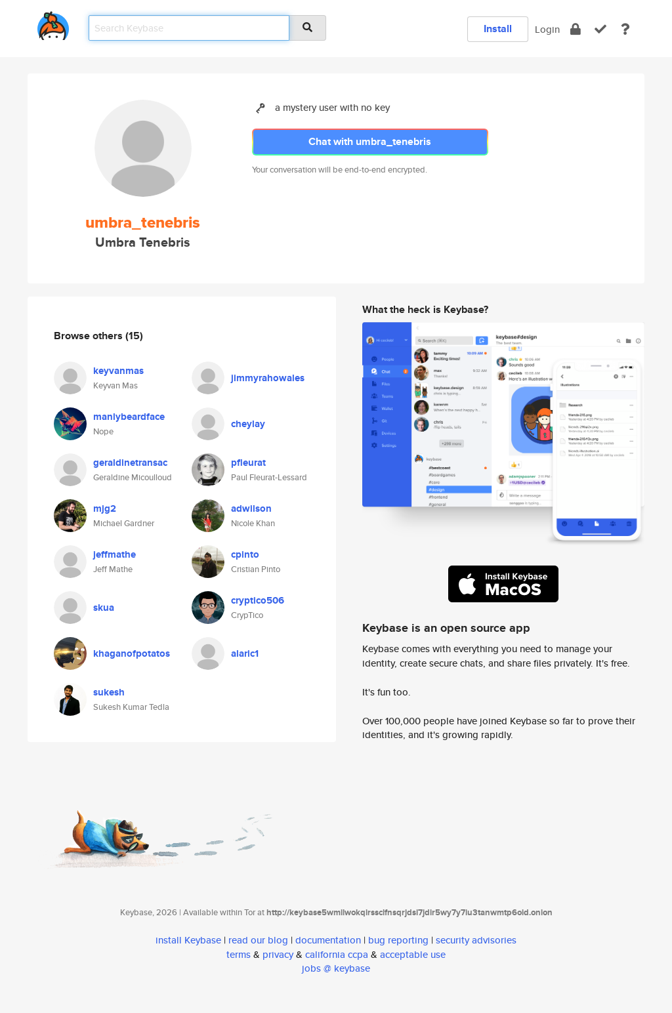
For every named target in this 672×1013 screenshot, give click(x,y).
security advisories (476, 940)
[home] (53, 23)
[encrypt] (575, 29)
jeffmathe (114, 554)
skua (103, 607)
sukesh (109, 692)
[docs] (625, 29)
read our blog (258, 940)
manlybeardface (129, 416)
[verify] (600, 29)
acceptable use (413, 954)
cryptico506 (257, 600)
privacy (277, 954)
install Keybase (188, 940)
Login (547, 29)
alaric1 (245, 653)
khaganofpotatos (131, 653)
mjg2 (104, 508)
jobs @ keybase (336, 968)
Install (498, 28)
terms (238, 954)
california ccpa (336, 954)
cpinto (245, 554)
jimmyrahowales (267, 378)
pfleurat (248, 462)
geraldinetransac (130, 462)
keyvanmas (118, 370)
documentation (328, 940)
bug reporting (398, 940)
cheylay (248, 424)
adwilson (251, 508)
